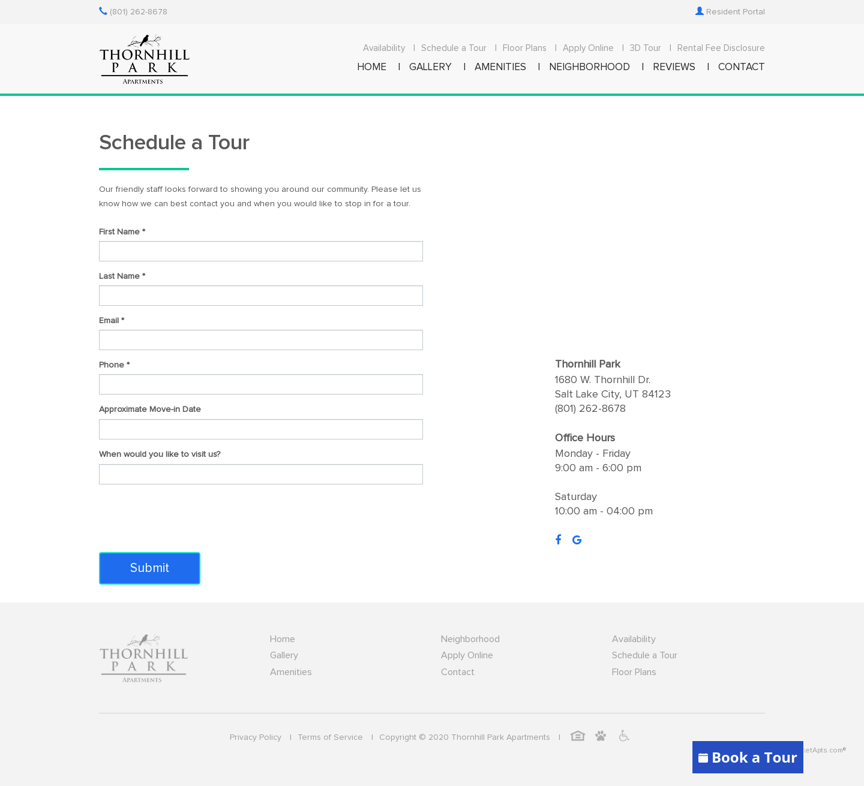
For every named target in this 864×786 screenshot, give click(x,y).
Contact (458, 672)
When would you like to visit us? (159, 454)
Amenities (291, 672)
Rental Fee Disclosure (721, 48)
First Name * (122, 232)
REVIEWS (674, 67)
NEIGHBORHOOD (589, 67)
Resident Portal (730, 12)
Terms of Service (330, 737)
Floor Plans (525, 48)
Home (282, 639)
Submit (149, 568)
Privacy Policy (255, 737)
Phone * (114, 365)
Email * (111, 321)
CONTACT (741, 67)
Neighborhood (470, 639)
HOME (371, 67)
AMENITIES (500, 67)
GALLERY (430, 67)
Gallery (284, 655)
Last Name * (122, 276)
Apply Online (588, 48)
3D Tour (645, 48)
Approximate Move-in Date (150, 409)
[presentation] (190, 516)
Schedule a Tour (454, 48)
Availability (384, 48)
